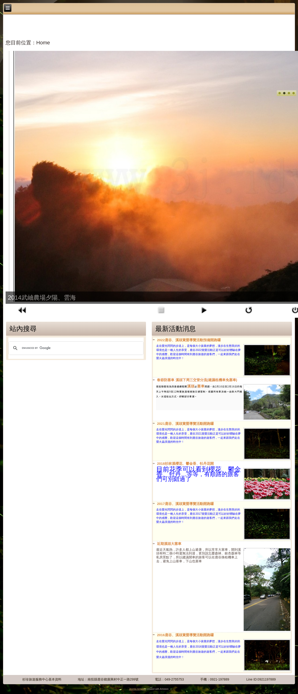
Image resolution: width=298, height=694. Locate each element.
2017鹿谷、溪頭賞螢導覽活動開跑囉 (185, 504)
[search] (75, 348)
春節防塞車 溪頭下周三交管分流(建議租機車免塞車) (197, 380)
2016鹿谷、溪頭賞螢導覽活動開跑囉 (185, 635)
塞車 (201, 386)
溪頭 (191, 386)
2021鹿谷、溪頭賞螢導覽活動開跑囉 (185, 424)
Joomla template (137, 689)
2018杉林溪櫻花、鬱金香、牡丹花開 (185, 463)
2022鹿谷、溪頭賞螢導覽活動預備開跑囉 (188, 340)
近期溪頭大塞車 (169, 544)
